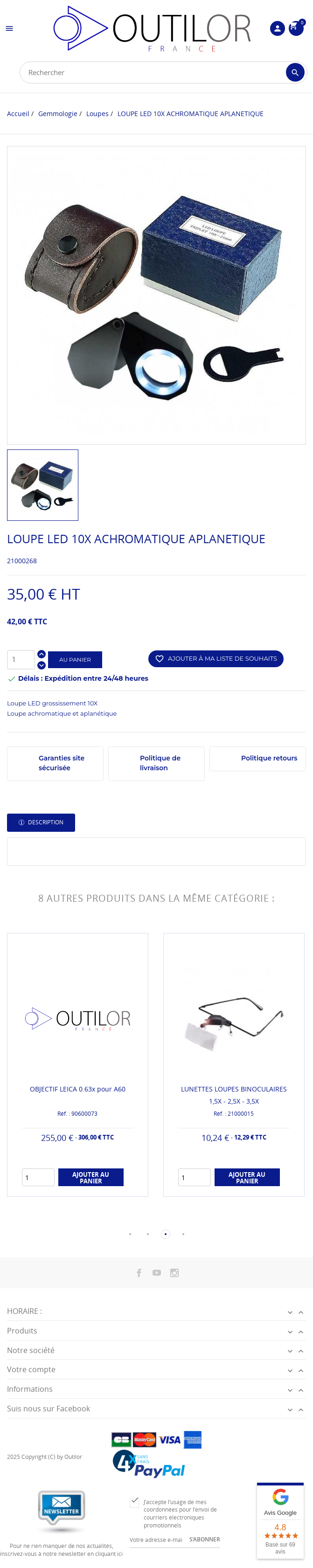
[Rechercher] (163, 72)
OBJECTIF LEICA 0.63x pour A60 (77, 1088)
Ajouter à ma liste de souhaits (216, 658)
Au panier (75, 659)
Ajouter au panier (90, 1177)
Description (45, 822)
